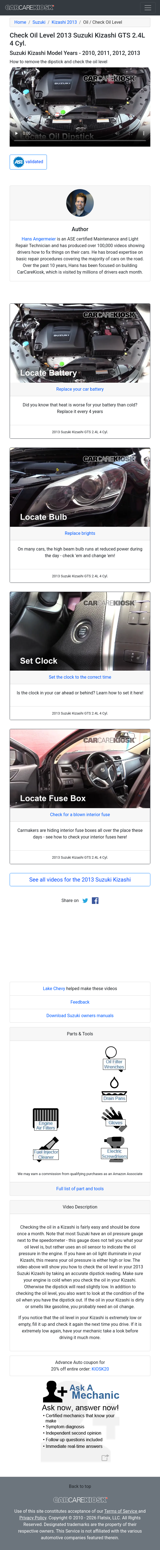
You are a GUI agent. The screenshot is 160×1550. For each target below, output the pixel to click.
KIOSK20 (100, 1369)
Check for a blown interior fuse (80, 814)
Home (20, 22)
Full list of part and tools (80, 1188)
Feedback (80, 1002)
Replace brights (80, 533)
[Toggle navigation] (148, 7)
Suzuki (39, 22)
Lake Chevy (54, 988)
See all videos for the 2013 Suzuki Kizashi (80, 879)
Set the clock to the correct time (80, 677)
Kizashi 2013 (64, 22)
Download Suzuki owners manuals (80, 1015)
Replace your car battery (80, 389)
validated (28, 162)
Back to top (80, 1486)
